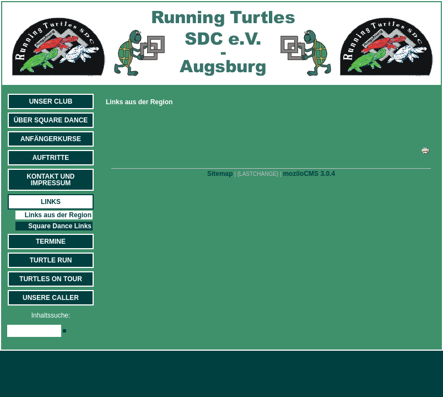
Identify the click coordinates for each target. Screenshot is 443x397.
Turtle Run (51, 260)
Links (51, 202)
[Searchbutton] (64, 330)
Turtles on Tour (50, 279)
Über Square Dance (51, 120)
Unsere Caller (51, 298)
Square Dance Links (59, 226)
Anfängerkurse (50, 139)
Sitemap (220, 174)
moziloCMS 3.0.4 (309, 174)
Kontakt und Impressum (50, 180)
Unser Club (51, 101)
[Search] (34, 331)
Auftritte (51, 158)
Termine (51, 241)
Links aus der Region (58, 215)
